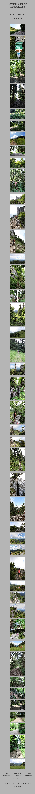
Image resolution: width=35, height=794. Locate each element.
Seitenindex (6, 776)
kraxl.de (19, 784)
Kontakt (17, 776)
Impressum (17, 778)
